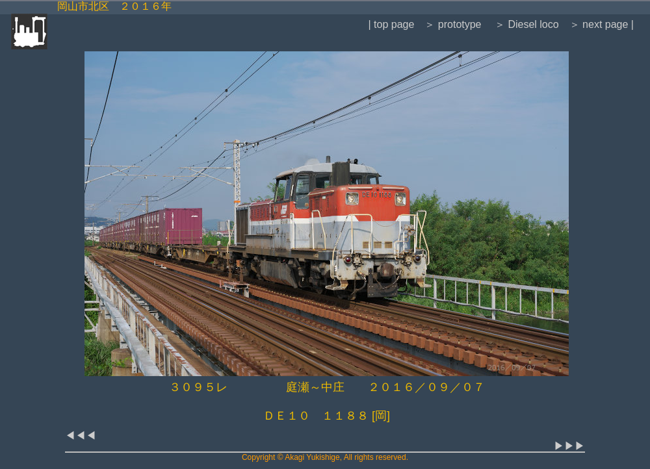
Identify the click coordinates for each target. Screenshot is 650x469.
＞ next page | (601, 24)
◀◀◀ (80, 435)
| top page (391, 24)
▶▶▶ (569, 445)
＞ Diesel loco (525, 24)
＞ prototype (452, 24)
